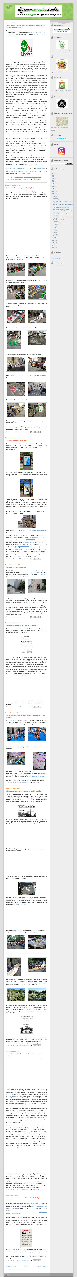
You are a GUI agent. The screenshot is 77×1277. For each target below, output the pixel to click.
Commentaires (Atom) (18, 1269)
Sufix (17, 422)
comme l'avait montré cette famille (25, 1252)
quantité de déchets (28, 542)
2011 (53, 240)
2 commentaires (25, 558)
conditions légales (58, 265)
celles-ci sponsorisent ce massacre (36, 776)
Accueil (26, 1266)
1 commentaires (25, 431)
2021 (53, 180)
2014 (53, 191)
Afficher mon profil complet (56, 258)
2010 (53, 242)
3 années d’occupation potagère (30, 823)
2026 (53, 171)
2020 (53, 181)
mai (54, 230)
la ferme (15, 930)
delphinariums (42, 773)
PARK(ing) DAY (33, 191)
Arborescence (31, 661)
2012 (53, 239)
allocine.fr (24, 1147)
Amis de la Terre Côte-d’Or (35, 32)
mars (54, 234)
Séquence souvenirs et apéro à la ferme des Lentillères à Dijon (23, 791)
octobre (55, 198)
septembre (55, 199)
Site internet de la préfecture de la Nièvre (17, 168)
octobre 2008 (35, 537)
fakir (24, 255)
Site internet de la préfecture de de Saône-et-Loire (21, 171)
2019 (53, 183)
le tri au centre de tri (23, 546)
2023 (53, 176)
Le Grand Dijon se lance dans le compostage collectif (21, 625)
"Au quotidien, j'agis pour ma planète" (17, 440)
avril (54, 232)
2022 (53, 178)
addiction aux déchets (16, 549)
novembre (55, 196)
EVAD (11, 257)
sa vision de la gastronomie (37, 530)
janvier (55, 237)
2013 (53, 193)
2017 (53, 186)
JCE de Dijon (11, 375)
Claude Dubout (12, 1096)
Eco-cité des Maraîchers (19, 904)
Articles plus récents (10, 1266)
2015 (53, 190)
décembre (55, 194)
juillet (54, 227)
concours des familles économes (34, 1203)
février (54, 235)
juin (54, 229)
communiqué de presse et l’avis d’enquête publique (28, 177)
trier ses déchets (30, 539)
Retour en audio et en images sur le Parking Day (20, 188)
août (54, 226)
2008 (53, 245)
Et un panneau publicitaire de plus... (16, 567)
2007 (53, 247)
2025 (53, 173)
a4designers (30, 421)
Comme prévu (10, 720)
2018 (53, 185)
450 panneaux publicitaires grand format (21, 570)
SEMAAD (30, 897)
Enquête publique (40, 168)
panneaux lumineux (33, 572)
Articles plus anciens (41, 1266)
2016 (53, 188)
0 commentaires (25, 179)
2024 (53, 175)
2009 (53, 244)
